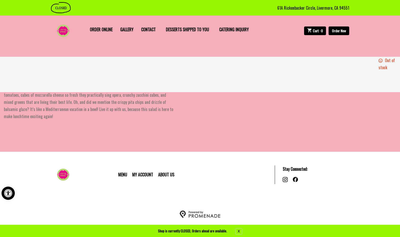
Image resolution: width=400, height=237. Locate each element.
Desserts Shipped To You (187, 29)
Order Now (339, 30)
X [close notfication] (239, 231)
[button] (8, 193)
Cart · (315, 30)
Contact (148, 29)
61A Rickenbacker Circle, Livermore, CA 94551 (313, 8)
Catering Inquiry (234, 29)
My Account (142, 175)
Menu (122, 175)
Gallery (126, 29)
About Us (166, 175)
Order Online (101, 29)
